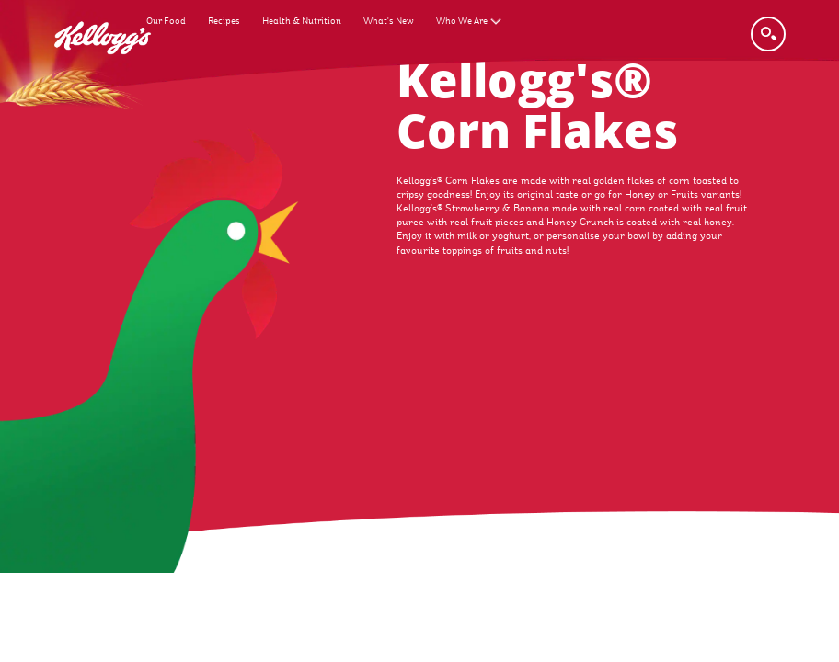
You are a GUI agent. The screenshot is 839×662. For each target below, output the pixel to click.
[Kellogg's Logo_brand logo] (102, 65)
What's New (388, 21)
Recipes (224, 21)
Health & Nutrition (301, 21)
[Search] (768, 34)
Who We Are (462, 21)
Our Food (166, 21)
